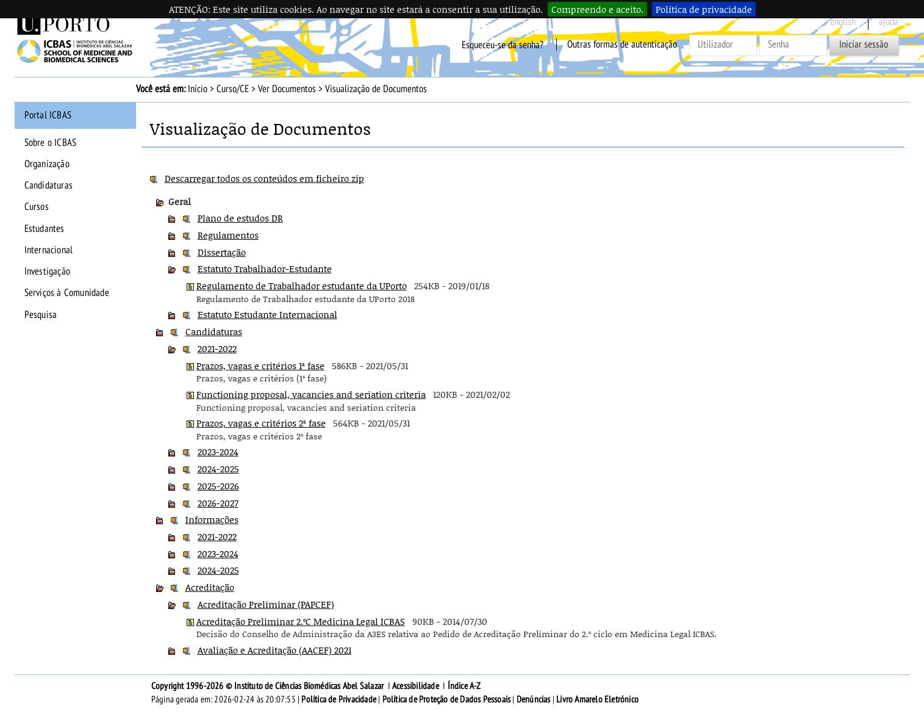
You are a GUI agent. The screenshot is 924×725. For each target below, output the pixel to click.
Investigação (47, 271)
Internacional (48, 250)
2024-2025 (218, 469)
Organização (47, 164)
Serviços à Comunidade (66, 293)
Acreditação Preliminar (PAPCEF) (266, 604)
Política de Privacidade (338, 699)
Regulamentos (228, 235)
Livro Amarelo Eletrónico (597, 699)
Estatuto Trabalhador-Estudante (265, 268)
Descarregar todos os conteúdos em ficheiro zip (264, 178)
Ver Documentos (287, 89)
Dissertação (222, 252)
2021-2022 (217, 348)
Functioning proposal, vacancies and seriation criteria (311, 394)
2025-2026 (218, 486)
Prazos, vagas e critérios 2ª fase (261, 423)
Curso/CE (233, 89)
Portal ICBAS (47, 115)
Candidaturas (48, 185)
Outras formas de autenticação (622, 44)
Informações (211, 519)
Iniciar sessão (863, 44)
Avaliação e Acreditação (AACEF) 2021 (274, 650)
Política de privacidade (704, 9)
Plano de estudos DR (240, 218)
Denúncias (534, 699)
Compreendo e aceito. (597, 9)
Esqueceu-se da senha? (502, 44)
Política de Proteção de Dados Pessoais (446, 699)
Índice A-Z (464, 685)
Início (197, 89)
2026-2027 (218, 503)
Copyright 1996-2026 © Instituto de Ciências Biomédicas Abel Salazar (268, 685)
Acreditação (209, 587)
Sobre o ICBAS (50, 143)
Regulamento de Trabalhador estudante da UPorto (301, 286)
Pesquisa (40, 315)
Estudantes (44, 229)
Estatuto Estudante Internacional (267, 314)
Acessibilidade (415, 685)
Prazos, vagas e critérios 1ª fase (260, 365)
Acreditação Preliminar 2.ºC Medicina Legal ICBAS (300, 621)
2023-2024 (218, 451)
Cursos (36, 207)
